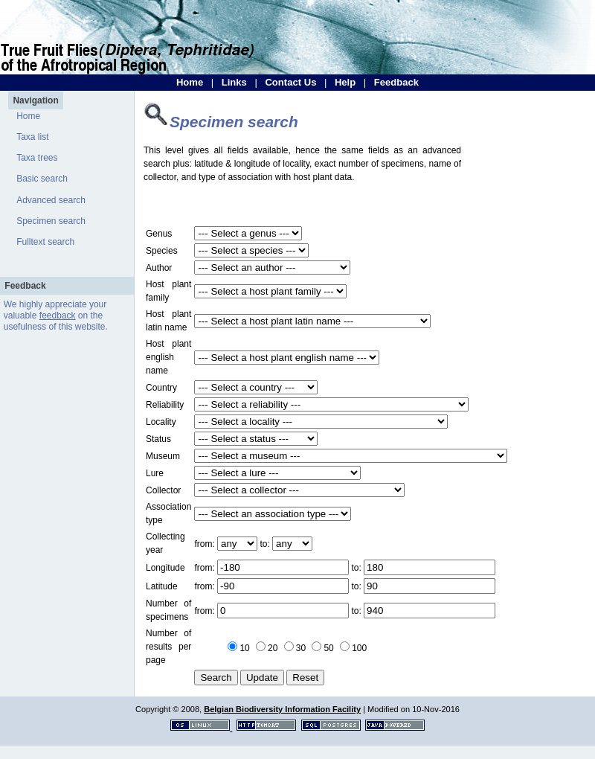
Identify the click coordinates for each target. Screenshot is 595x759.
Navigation (35, 100)
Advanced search (51, 200)
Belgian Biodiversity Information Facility (282, 709)
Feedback (396, 82)
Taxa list (32, 137)
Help (345, 82)
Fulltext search (45, 242)
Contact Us (290, 82)
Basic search (42, 178)
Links (234, 82)
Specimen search (51, 221)
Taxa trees (36, 158)
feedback (57, 315)
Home (189, 82)
